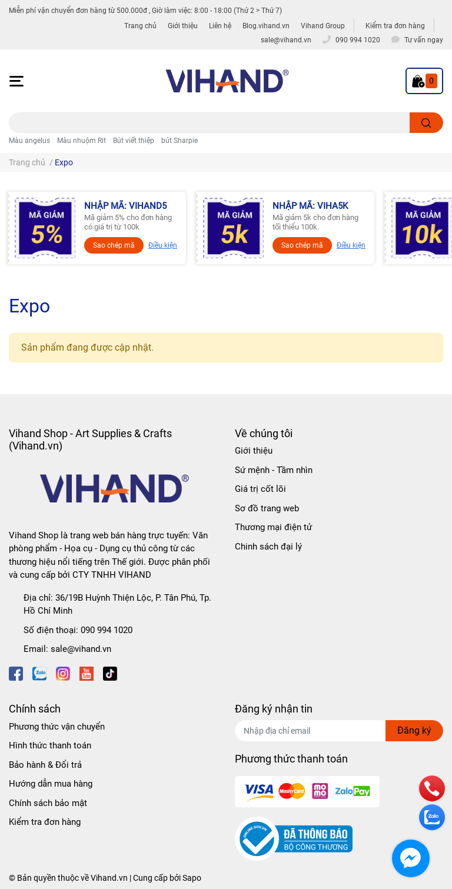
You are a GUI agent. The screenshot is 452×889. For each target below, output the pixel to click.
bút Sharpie (179, 140)
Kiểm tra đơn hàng (395, 26)
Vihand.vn (109, 878)
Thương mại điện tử (273, 527)
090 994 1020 (106, 630)
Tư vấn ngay (423, 40)
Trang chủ (140, 26)
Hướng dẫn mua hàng (50, 783)
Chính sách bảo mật (48, 803)
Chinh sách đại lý (268, 546)
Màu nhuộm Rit (81, 140)
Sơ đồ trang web (267, 508)
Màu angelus (29, 140)
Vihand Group (323, 26)
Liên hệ (220, 26)
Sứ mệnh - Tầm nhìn (274, 470)
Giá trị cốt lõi (260, 489)
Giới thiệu (183, 26)
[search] (426, 122)
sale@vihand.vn (81, 649)
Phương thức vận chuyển (57, 726)
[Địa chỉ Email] (339, 730)
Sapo (191, 878)
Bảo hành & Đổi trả (45, 765)
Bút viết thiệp (133, 140)
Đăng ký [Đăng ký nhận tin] (414, 730)
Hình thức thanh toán (50, 745)
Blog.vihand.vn (266, 26)
